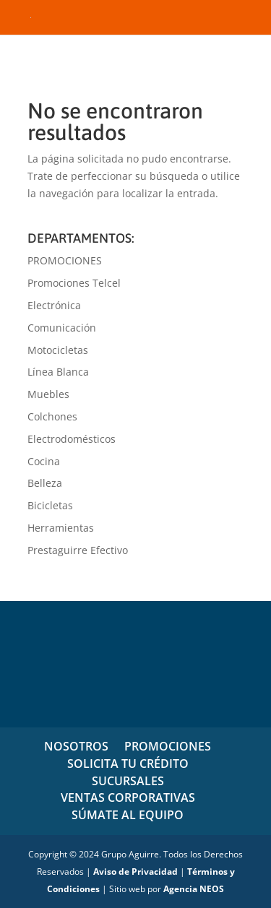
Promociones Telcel (74, 283)
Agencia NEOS (193, 889)
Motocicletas (57, 350)
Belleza (44, 483)
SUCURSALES (128, 781)
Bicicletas (50, 505)
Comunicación (61, 327)
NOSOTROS (76, 746)
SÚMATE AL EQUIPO (128, 815)
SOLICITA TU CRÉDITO (128, 763)
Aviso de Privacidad (135, 871)
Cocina (43, 461)
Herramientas (60, 528)
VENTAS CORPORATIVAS (128, 797)
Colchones (52, 416)
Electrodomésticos (71, 439)
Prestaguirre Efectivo (77, 550)
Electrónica (54, 305)
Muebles (48, 394)
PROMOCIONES (64, 260)
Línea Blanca (58, 372)
